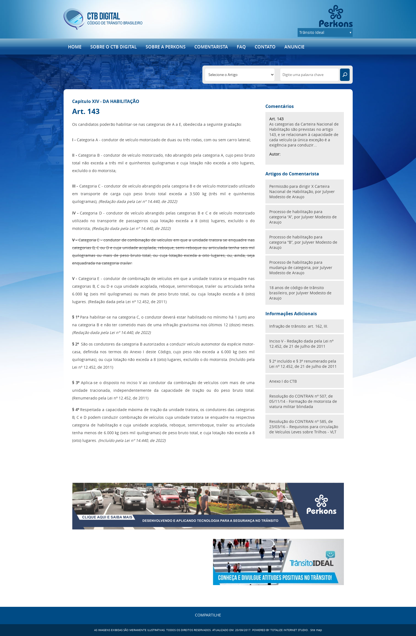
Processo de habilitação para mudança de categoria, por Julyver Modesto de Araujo (300, 267)
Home (74, 47)
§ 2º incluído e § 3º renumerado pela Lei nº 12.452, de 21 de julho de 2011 (303, 363)
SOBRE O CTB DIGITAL (113, 47)
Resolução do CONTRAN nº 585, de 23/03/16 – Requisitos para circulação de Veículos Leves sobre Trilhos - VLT (303, 426)
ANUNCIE (294, 47)
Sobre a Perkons (166, 47)
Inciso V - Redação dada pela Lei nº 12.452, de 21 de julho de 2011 (301, 343)
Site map (316, 630)
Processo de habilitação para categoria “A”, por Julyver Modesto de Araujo (303, 217)
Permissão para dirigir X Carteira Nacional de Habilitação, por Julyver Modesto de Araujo (302, 191)
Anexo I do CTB (283, 381)
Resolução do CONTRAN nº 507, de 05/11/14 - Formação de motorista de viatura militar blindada (303, 401)
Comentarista (211, 47)
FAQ (241, 47)
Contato (265, 47)
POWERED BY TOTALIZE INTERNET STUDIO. (280, 630)
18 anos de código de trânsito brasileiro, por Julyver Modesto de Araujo (300, 293)
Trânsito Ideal (311, 32)
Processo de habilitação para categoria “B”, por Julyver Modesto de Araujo (303, 242)
